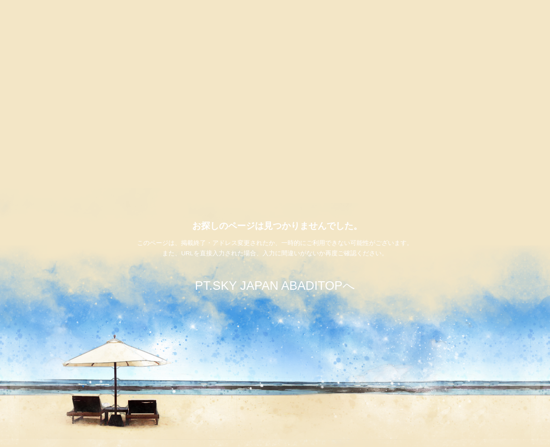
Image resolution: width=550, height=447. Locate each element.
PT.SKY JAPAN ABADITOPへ (275, 285)
